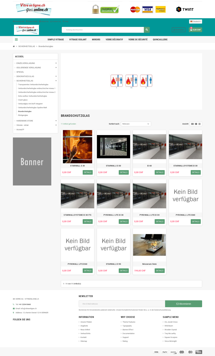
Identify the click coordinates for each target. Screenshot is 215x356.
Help (65, 21)
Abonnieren (183, 303)
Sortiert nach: (114, 124)
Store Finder (31, 21)
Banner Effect (128, 330)
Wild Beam (169, 326)
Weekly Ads (18, 21)
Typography (127, 326)
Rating (125, 341)
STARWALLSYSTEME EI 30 (185, 166)
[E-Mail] (122, 303)
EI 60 (149, 166)
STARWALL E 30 (77, 166)
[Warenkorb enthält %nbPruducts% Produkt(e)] (195, 29)
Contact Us (55, 21)
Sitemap (83, 341)
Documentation (129, 333)
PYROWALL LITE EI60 (185, 215)
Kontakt (83, 337)
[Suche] (105, 30)
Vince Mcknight (171, 341)
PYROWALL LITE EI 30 (113, 215)
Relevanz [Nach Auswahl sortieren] (125, 124)
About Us (44, 21)
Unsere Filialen (86, 322)
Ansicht (185, 124)
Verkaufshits (85, 333)
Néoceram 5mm (149, 264)
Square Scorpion (171, 337)
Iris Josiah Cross (171, 322)
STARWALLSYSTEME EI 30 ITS (77, 215)
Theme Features (129, 322)
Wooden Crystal (171, 330)
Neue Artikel (85, 330)
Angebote (84, 326)
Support (126, 337)
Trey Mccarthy (170, 333)
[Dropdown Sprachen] (195, 21)
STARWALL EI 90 (113, 264)
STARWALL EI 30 (113, 166)
